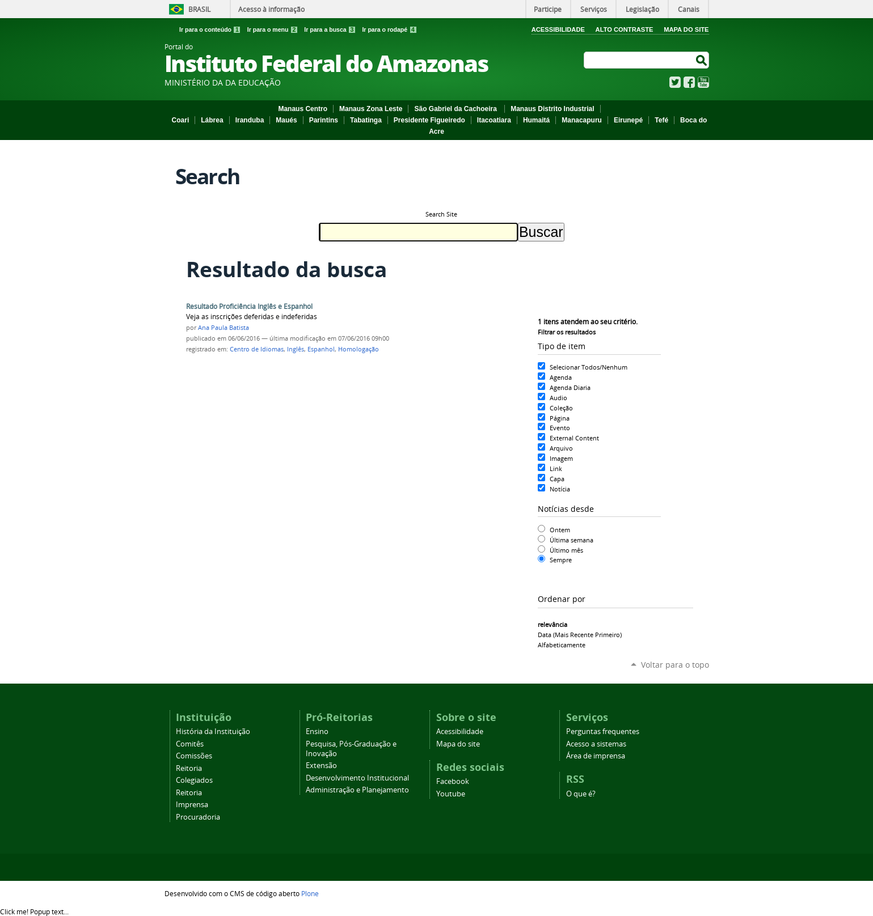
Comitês (190, 744)
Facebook (689, 82)
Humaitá (536, 120)
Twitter (675, 82)
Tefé (661, 120)
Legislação (642, 9)
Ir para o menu (273, 29)
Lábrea (212, 120)
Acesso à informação (271, 9)
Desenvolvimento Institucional (357, 778)
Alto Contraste (624, 29)
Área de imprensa (595, 756)
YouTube (703, 82)
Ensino (317, 731)
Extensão (321, 765)
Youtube (450, 794)
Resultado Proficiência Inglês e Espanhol (249, 306)
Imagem (561, 458)
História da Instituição (213, 731)
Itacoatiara (494, 120)
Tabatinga (366, 120)
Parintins (323, 120)
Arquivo (561, 448)
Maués (286, 120)
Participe (548, 9)
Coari (180, 120)
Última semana (571, 540)
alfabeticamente (561, 645)
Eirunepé (628, 120)
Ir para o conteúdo (211, 29)
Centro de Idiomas (257, 349)
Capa (557, 478)
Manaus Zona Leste (370, 109)
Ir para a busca (330, 29)
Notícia (560, 489)
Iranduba (249, 120)
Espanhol (321, 349)
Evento (560, 427)
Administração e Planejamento (357, 790)
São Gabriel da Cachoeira (456, 109)
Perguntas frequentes (602, 731)
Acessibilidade (558, 29)
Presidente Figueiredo (429, 120)
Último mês (566, 550)
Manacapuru (582, 120)
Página (560, 418)
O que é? (581, 794)
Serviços (593, 9)
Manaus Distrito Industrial (552, 109)
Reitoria (189, 768)
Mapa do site (458, 744)
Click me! (34, 911)
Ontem (560, 529)
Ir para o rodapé (389, 29)
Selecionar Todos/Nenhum (588, 367)
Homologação (358, 349)
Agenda (561, 377)
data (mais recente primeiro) (580, 634)
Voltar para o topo (675, 664)
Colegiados (194, 780)
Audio (558, 397)
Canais (688, 9)
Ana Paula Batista (223, 328)
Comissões (194, 756)
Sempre (561, 559)
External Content (574, 438)
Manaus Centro (302, 109)
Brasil (199, 9)
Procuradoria (198, 817)
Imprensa (192, 804)
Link (556, 468)
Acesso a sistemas (596, 744)
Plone (310, 893)
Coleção (561, 408)
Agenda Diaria (570, 387)
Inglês (295, 349)
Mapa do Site (686, 29)
